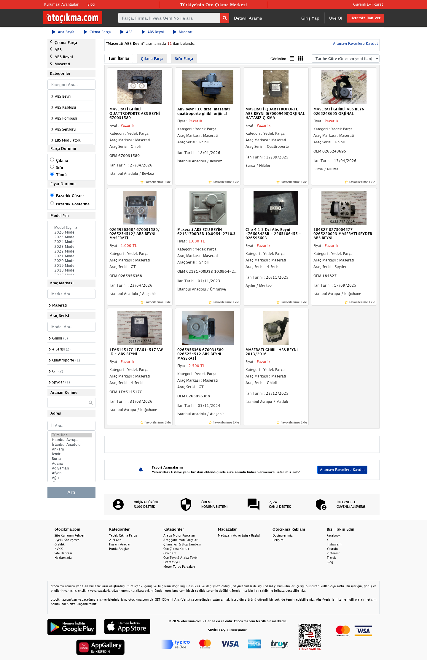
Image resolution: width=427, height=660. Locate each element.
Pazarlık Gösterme (73, 204)
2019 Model (71, 265)
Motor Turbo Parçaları (179, 566)
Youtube (333, 548)
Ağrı (71, 477)
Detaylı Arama (248, 17)
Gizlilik (60, 544)
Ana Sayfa (63, 32)
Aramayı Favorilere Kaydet (355, 43)
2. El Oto (115, 540)
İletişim (278, 540)
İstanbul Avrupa (71, 439)
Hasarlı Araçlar (119, 544)
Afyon (71, 473)
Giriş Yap (310, 17)
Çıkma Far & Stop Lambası (182, 544)
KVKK (59, 548)
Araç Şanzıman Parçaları (180, 540)
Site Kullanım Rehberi (70, 535)
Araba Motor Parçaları (179, 535)
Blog (91, 4)
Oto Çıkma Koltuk (176, 548)
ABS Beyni (153, 32)
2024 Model (71, 241)
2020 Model (71, 260)
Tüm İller (71, 435)
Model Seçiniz (71, 227)
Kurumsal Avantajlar (61, 4)
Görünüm (278, 59)
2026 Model (71, 232)
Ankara (71, 449)
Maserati (183, 32)
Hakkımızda (63, 557)
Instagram (334, 544)
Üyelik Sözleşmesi (67, 540)
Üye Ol (335, 17)
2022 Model (71, 251)
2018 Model (71, 270)
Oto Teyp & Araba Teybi (180, 557)
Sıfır (59, 167)
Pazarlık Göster (70, 195)
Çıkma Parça (97, 32)
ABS (126, 32)
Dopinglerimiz (283, 535)
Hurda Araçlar (119, 548)
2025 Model (71, 237)
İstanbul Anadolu (71, 444)
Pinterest (333, 553)
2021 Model (71, 256)
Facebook (333, 535)
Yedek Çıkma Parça (123, 535)
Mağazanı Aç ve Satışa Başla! (239, 535)
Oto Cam (169, 553)
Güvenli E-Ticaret (368, 4)
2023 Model (71, 246)
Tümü (61, 174)
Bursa (71, 458)
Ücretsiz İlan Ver (365, 18)
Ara (71, 492)
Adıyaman (71, 468)
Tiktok (331, 557)
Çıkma (62, 160)
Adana (71, 463)
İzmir (71, 454)
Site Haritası (63, 553)
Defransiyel (171, 562)
